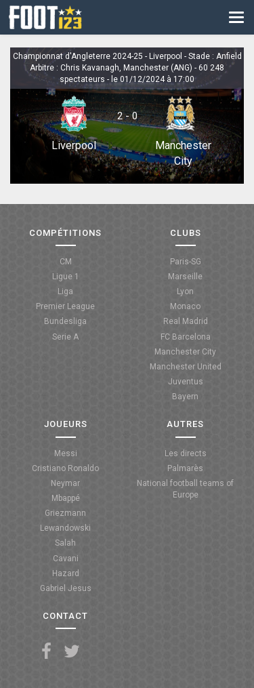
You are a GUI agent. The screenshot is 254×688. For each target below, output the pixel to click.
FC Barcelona (186, 337)
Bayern (185, 396)
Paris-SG (185, 261)
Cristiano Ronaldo (65, 468)
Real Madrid (185, 321)
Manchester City (185, 352)
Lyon (185, 291)
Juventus (185, 381)
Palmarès (185, 468)
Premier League (65, 306)
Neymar (65, 483)
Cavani (66, 558)
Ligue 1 (65, 276)
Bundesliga (65, 321)
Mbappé (65, 498)
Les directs (186, 453)
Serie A (65, 337)
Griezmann (65, 513)
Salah (65, 543)
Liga (65, 291)
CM (66, 261)
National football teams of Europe (185, 489)
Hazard (65, 573)
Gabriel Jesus (65, 588)
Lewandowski (65, 528)
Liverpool (73, 145)
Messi (65, 453)
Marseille (185, 276)
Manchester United (185, 366)
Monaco (185, 306)
